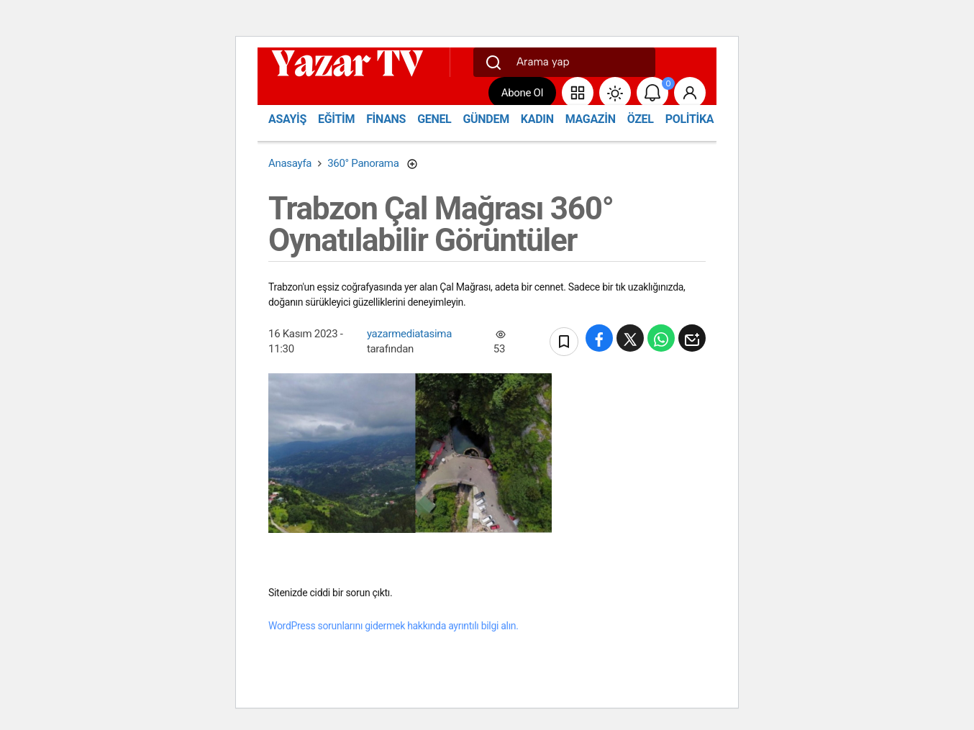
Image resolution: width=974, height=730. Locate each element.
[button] (577, 93)
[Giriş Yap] (690, 93)
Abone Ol (522, 92)
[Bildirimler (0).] (652, 93)
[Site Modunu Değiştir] (615, 93)
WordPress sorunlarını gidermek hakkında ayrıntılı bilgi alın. (393, 625)
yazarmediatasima (409, 333)
